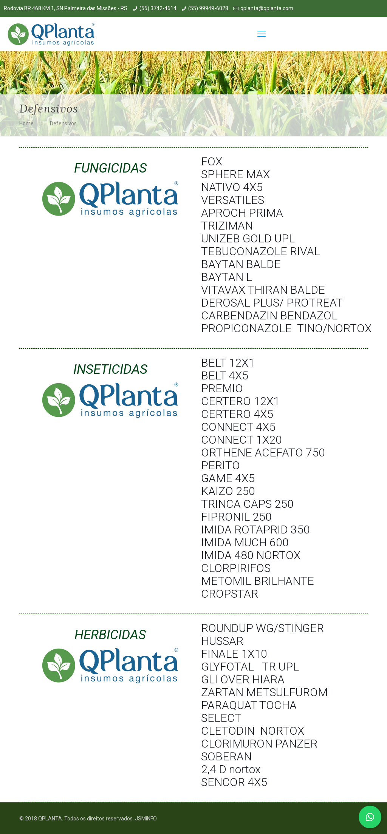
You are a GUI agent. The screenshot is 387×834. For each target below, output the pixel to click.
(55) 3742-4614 (157, 8)
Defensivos (63, 123)
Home (26, 123)
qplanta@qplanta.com (266, 8)
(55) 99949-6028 (208, 8)
